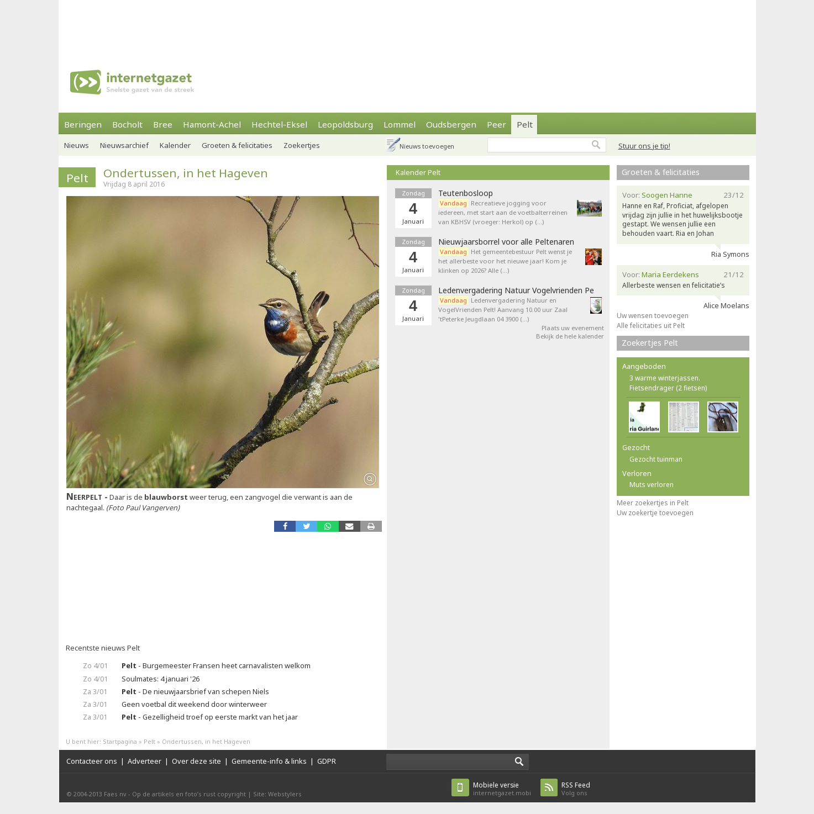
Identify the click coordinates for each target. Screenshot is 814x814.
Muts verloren (651, 484)
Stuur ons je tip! (644, 146)
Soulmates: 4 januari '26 (160, 679)
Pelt (525, 124)
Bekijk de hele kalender (570, 336)
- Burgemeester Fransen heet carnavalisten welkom (216, 665)
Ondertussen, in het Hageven (185, 173)
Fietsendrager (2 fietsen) (668, 388)
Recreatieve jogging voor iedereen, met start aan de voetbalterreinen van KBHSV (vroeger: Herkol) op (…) (503, 212)
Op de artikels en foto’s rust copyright (189, 794)
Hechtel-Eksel (279, 124)
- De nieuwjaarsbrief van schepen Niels (195, 691)
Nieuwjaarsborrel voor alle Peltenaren (506, 242)
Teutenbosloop (465, 193)
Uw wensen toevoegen (653, 315)
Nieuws (76, 145)
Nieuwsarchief (124, 145)
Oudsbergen (451, 124)
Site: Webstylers (277, 794)
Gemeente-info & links (269, 761)
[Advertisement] (407, 25)
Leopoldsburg (345, 124)
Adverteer (144, 761)
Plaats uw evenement (573, 328)
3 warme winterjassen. (664, 378)
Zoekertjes (301, 145)
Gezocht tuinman (655, 459)
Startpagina (120, 741)
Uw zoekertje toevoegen (655, 512)
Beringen (83, 124)
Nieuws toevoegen (427, 146)
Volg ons (575, 789)
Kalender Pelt (418, 172)
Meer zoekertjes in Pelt (653, 503)
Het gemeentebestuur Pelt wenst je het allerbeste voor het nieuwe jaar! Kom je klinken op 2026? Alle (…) (505, 260)
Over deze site (196, 761)
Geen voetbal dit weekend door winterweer (194, 704)
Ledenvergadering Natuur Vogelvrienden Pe (516, 290)
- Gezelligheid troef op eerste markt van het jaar (210, 717)
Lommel (400, 124)
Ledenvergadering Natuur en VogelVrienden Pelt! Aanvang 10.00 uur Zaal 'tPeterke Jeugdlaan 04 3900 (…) (503, 309)
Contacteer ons (91, 761)
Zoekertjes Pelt (650, 342)
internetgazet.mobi (502, 789)
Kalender (175, 145)
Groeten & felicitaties (237, 145)
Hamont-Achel (212, 124)
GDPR (326, 761)
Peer (496, 124)
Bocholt (127, 124)
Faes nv (115, 794)
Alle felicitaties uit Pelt (651, 325)
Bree (162, 124)
